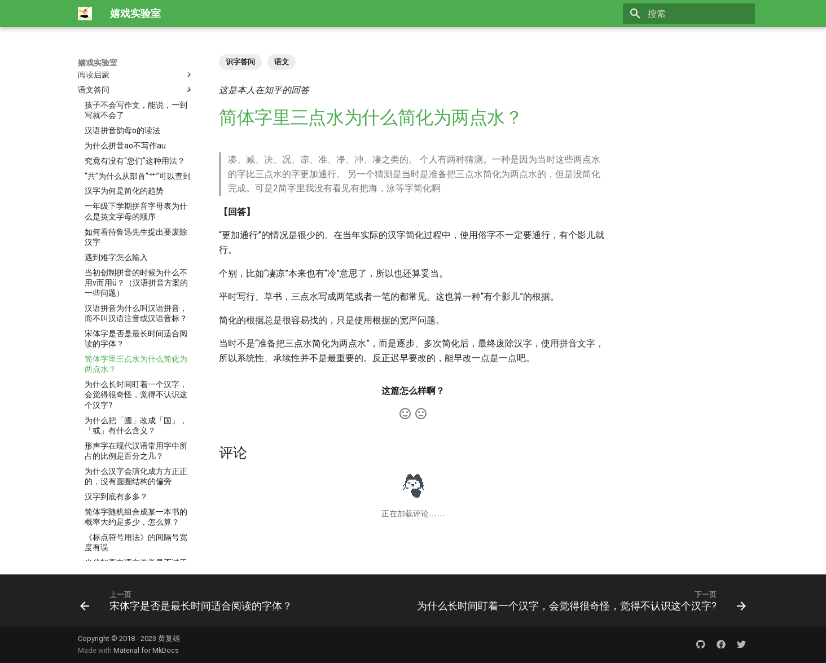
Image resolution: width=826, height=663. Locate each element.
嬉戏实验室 (97, 62)
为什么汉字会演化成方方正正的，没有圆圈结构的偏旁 (136, 347)
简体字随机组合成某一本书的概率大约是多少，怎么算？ (136, 388)
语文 (281, 62)
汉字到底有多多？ (116, 367)
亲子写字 (136, 546)
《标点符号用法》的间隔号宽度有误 (136, 413)
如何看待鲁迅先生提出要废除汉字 (136, 108)
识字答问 (240, 62)
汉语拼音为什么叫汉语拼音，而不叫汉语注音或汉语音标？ (136, 184)
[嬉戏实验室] (84, 13)
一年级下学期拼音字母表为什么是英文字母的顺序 (136, 82)
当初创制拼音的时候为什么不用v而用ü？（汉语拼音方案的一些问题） (136, 154)
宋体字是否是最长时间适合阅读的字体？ (136, 209)
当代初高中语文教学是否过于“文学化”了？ (136, 439)
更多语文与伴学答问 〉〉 (129, 484)
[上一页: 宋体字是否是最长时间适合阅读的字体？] (188, 600)
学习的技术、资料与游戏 (136, 530)
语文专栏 (136, 515)
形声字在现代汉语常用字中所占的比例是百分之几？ (136, 322)
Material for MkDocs (146, 650)
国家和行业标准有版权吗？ (132, 499)
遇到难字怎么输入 (116, 128)
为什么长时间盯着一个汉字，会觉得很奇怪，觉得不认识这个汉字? (136, 265)
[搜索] (689, 13)
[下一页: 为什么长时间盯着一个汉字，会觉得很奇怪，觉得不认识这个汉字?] (580, 600)
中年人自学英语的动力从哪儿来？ (136, 464)
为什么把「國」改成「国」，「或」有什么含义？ (136, 296)
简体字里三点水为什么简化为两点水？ (136, 235)
